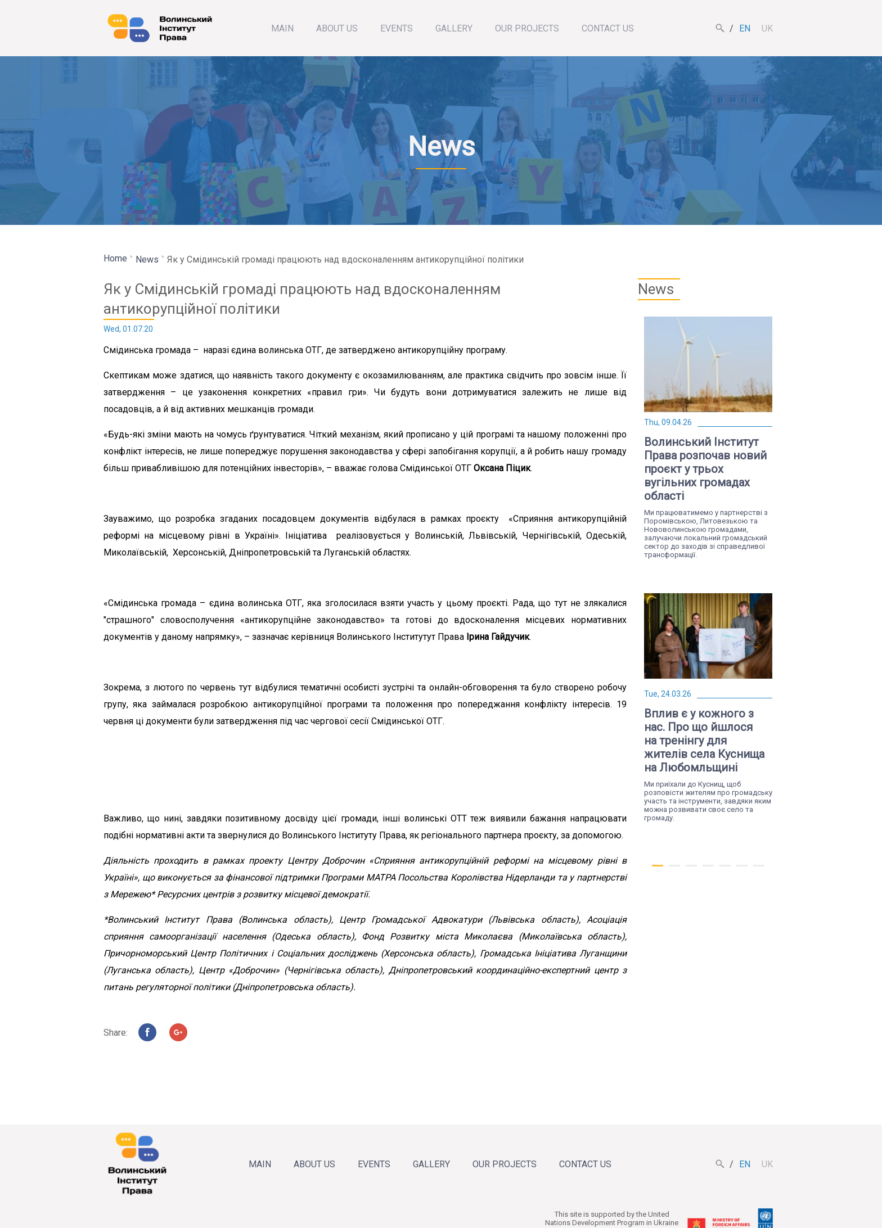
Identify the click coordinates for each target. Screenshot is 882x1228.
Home (115, 258)
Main (282, 28)
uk (767, 28)
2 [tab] (674, 870)
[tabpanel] (708, 437)
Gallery (453, 28)
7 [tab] (758, 870)
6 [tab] (742, 870)
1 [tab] (657, 870)
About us (337, 28)
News (147, 259)
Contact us (608, 28)
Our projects (527, 28)
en (744, 28)
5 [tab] (725, 870)
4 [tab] (708, 870)
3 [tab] (691, 870)
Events (396, 28)
